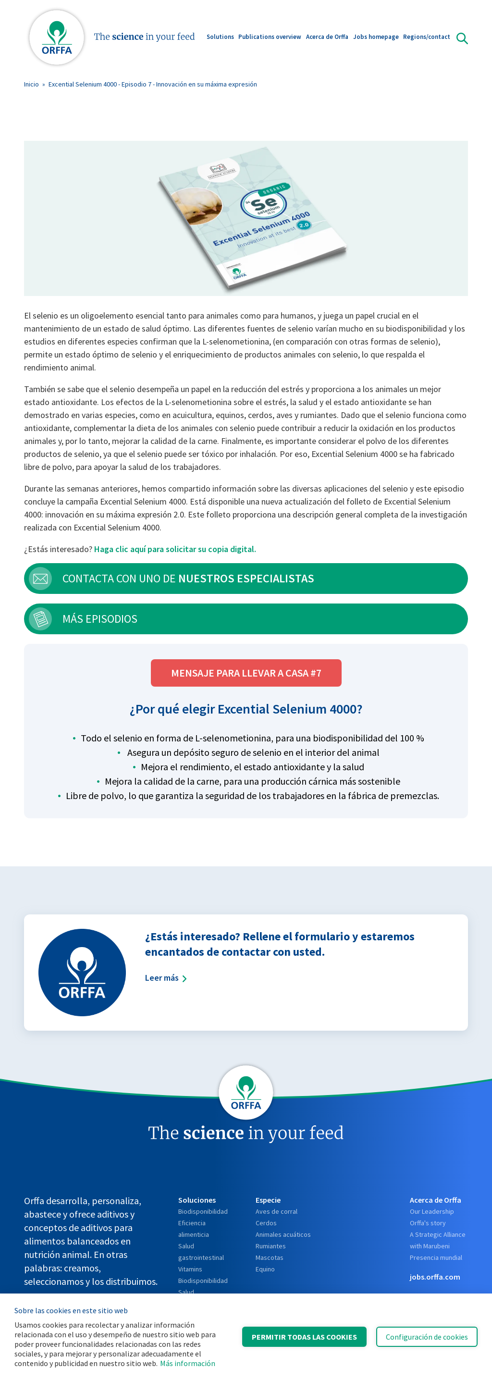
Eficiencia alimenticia (193, 1229)
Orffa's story (428, 1223)
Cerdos (266, 1223)
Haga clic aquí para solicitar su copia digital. (175, 548)
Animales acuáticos (283, 1234)
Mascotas (269, 1257)
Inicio (31, 84)
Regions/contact (426, 38)
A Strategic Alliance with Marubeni (438, 1240)
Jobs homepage (376, 38)
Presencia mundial (436, 1257)
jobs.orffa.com (435, 1276)
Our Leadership (432, 1211)
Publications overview (269, 38)
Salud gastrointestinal (201, 1252)
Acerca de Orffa (327, 38)
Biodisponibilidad (203, 1211)
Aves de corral (276, 1211)
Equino (265, 1269)
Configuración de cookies (427, 1337)
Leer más (166, 977)
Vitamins (190, 1269)
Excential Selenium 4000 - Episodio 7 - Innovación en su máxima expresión (153, 84)
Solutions (220, 38)
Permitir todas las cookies (304, 1337)
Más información (187, 1363)
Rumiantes (271, 1246)
